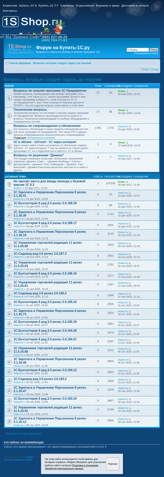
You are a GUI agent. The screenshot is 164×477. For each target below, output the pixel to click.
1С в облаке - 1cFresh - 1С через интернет (45, 142)
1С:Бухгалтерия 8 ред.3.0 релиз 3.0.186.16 (45, 273)
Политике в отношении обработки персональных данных (71, 467)
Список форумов (19, 63)
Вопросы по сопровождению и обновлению (47, 125)
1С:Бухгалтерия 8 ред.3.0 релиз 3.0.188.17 (45, 223)
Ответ (121, 91)
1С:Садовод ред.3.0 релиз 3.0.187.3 (40, 253)
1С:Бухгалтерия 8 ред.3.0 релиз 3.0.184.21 (45, 339)
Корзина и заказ (107, 5)
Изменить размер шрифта (155, 62)
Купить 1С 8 (28, 5)
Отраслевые (85, 5)
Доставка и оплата (135, 5)
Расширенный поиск (146, 53)
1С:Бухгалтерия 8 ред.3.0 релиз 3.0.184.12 (45, 370)
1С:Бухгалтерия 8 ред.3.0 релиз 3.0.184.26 (45, 330)
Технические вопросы (30, 109)
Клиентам (10, 5)
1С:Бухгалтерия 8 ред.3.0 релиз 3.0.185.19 (45, 321)
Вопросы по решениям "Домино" (39, 155)
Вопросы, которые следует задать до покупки (62, 63)
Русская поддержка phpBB (18, 459)
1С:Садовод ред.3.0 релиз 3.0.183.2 (40, 379)
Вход (155, 69)
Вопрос (18, 188)
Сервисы (67, 5)
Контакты (10, 10)
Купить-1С (71, 47)
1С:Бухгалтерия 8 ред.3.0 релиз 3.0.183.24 (45, 398)
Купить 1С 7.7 (48, 5)
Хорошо (113, 463)
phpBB (29, 457)
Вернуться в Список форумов (23, 433)
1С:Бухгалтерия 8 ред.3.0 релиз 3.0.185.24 (45, 302)
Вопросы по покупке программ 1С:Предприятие (50, 90)
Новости (123, 126)
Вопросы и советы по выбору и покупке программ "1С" (68, 51)
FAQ (145, 69)
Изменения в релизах (42, 137)
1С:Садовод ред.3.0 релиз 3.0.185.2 (40, 293)
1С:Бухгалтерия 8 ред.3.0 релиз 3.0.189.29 (45, 203)
